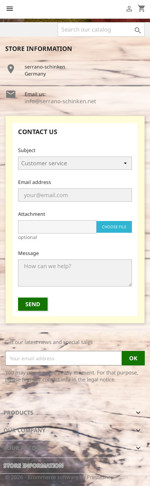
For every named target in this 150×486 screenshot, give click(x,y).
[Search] (101, 29)
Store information (33, 465)
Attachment (31, 214)
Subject (26, 150)
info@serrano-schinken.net (60, 101)
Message (28, 253)
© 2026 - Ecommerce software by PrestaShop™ (61, 477)
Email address (34, 182)
